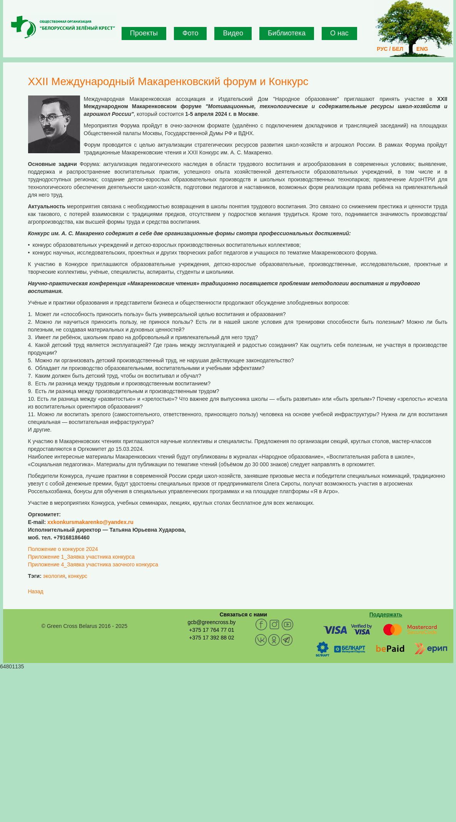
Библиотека (287, 33)
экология (54, 576)
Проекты (144, 33)
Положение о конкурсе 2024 (63, 549)
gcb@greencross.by (211, 622)
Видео (233, 33)
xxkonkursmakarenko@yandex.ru (90, 522)
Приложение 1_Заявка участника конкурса (81, 557)
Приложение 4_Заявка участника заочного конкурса (93, 564)
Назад (35, 591)
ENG (422, 49)
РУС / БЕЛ (390, 49)
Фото (190, 33)
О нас (339, 33)
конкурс (77, 576)
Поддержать (386, 614)
